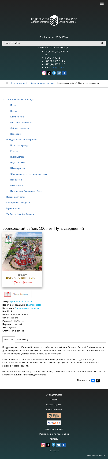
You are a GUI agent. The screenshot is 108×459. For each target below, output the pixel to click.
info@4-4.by (58, 67)
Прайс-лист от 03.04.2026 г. (54, 37)
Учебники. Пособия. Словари (20, 214)
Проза (13, 105)
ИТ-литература (17, 168)
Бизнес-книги (16, 185)
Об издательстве (54, 394)
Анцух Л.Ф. (27, 301)
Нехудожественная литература (21, 139)
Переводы (15, 133)
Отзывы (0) (22, 339)
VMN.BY (103, 455)
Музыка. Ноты (13, 208)
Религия (14, 151)
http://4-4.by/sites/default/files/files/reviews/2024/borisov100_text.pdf (17, 294)
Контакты (54, 438)
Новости (54, 399)
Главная (6, 83)
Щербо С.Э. (15, 301)
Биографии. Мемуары (21, 122)
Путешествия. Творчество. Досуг (26, 191)
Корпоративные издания (42, 83)
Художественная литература (20, 99)
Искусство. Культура (20, 145)
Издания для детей (16, 196)
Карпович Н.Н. (34, 304)
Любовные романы (19, 128)
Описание (9, 339)
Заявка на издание (54, 428)
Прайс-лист (54, 450)
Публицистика (17, 156)
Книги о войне (17, 116)
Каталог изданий (19, 83)
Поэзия (13, 110)
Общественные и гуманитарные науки (28, 174)
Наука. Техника (17, 162)
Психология (16, 179)
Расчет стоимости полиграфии (54, 433)
